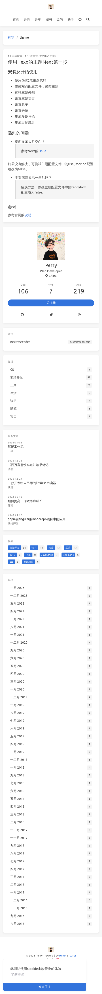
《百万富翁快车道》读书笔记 (29, 464)
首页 (16, 19)
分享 (38, 19)
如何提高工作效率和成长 (25, 499)
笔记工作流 (16, 446)
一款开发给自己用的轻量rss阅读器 (32, 482)
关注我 (51, 303)
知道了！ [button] (44, 986)
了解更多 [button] (17, 974)
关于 (71, 19)
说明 (28, 215)
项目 (11, 486)
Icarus (72, 955)
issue (42, 151)
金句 (60, 19)
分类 (27, 19)
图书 (49, 19)
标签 (11, 37)
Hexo (62, 955)
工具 (11, 450)
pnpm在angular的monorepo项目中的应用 (37, 517)
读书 (11, 468)
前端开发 (14, 521)
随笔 (11, 503)
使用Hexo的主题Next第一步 (37, 61)
